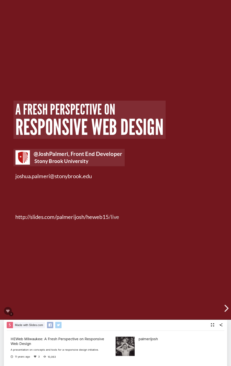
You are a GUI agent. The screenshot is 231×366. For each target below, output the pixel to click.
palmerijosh (148, 339)
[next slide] (225, 308)
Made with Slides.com (29, 325)
